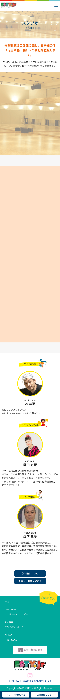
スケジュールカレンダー (16, 614)
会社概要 (9, 622)
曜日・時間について (30, 580)
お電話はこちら (44, 694)
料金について (30, 573)
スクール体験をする (15, 694)
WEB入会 (9, 635)
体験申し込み (11, 639)
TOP (7, 602)
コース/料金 (10, 609)
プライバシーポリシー (15, 627)
